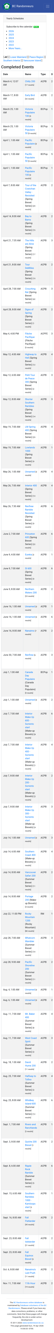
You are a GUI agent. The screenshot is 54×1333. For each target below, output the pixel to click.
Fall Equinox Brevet (29, 1255)
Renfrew (29, 655)
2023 (11, 41)
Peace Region (36, 57)
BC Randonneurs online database (28, 1302)
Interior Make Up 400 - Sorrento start (29, 751)
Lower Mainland (18, 57)
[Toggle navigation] (48, 6)
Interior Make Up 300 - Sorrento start (29, 813)
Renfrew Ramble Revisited (29, 510)
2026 (11, 31)
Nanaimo (29, 630)
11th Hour (30, 1283)
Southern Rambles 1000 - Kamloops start (30, 1200)
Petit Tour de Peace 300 (30, 378)
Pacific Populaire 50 (30, 157)
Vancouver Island (32, 60)
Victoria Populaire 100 (30, 112)
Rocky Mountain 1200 (30, 917)
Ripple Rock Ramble (29, 1169)
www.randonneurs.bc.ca (32, 1323)
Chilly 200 (30, 81)
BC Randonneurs (17, 6)
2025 (11, 34)
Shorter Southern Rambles (29, 402)
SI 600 (28, 568)
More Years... (15, 48)
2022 (11, 45)
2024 (11, 38)
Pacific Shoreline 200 (30, 965)
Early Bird (30, 95)
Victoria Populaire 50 (30, 130)
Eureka (28, 554)
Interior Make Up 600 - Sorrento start (29, 720)
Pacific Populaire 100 (30, 171)
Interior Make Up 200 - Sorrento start (29, 782)
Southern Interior (11, 60)
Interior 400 (31, 485)
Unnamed (30, 471)
